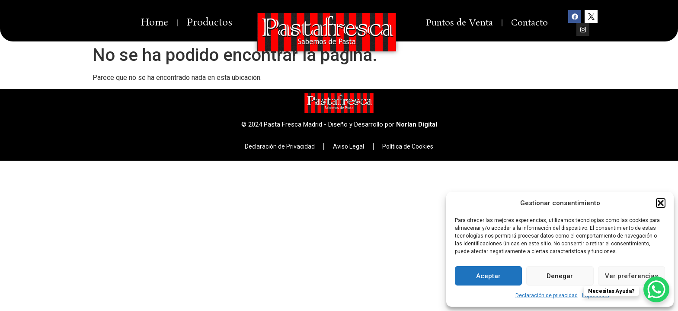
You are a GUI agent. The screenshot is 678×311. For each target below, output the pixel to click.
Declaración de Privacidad (280, 146)
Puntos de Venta (459, 23)
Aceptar (488, 276)
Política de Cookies (407, 146)
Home (155, 22)
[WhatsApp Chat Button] (656, 289)
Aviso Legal (348, 146)
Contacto (529, 23)
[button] (660, 203)
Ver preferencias (631, 276)
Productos (209, 22)
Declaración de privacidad (546, 295)
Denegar (560, 276)
